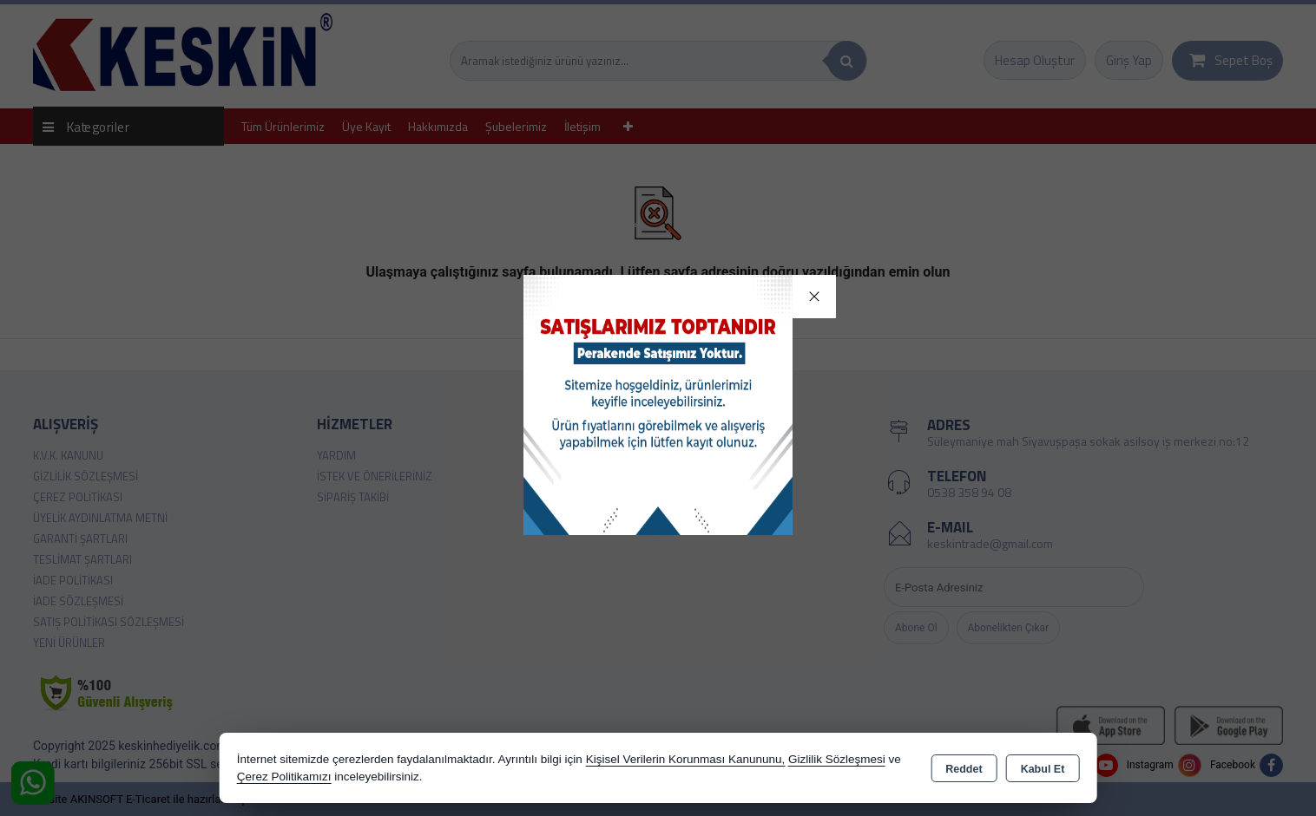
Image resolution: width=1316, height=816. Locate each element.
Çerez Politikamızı (284, 776)
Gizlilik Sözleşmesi (836, 759)
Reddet (963, 769)
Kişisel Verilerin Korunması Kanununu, (686, 759)
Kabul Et (1043, 769)
